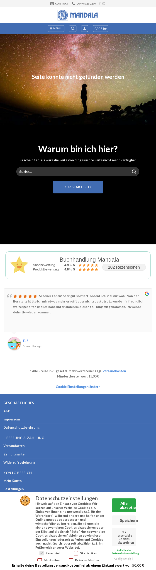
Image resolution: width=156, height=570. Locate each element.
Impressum (11, 419)
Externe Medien (84, 559)
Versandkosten (114, 371)
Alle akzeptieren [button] (128, 503)
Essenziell (50, 551)
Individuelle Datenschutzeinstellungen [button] (126, 550)
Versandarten (14, 446)
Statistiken (85, 551)
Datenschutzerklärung (124, 560)
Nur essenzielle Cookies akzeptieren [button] (126, 536)
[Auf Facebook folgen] (100, 3)
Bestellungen (13, 489)
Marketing (48, 559)
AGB (6, 411)
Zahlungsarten (15, 454)
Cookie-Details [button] (123, 557)
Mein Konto (12, 481)
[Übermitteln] (134, 171)
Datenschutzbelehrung (21, 427)
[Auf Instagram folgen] (103, 3)
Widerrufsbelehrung (19, 462)
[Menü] (56, 28)
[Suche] (72, 28)
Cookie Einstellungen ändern (78, 387)
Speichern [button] (128, 518)
